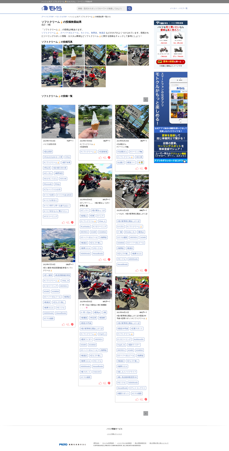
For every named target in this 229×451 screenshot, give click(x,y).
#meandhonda (98, 254)
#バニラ (100, 216)
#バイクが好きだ (50, 200)
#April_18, (121, 345)
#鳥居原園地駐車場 (62, 275)
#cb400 (93, 232)
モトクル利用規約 (108, 443)
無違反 (102, 33)
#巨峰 (92, 216)
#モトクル (97, 248)
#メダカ (121, 227)
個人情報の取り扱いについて (159, 443)
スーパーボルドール (69, 33)
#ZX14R (63, 179)
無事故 (94, 33)
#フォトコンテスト (137, 388)
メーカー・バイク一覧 (179, 8)
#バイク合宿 (49, 195)
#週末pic (141, 232)
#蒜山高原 (48, 152)
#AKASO (96, 372)
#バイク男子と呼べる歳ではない (56, 206)
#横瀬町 (102, 318)
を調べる (171, 61)
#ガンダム (48, 173)
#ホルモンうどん (50, 179)
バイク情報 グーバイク (114, 434)
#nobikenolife (139, 339)
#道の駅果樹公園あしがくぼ (128, 221)
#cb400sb (102, 232)
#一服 (120, 232)
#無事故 (103, 237)
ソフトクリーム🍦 (49, 33)
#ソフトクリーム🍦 (51, 162)
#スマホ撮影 (122, 237)
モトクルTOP (61, 17)
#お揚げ (121, 162)
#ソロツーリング (99, 227)
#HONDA (84, 232)
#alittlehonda (85, 254)
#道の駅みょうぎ (98, 210)
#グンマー (85, 210)
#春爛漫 (84, 318)
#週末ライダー (86, 339)
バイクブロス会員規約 (124, 443)
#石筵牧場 (103, 152)
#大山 (67, 157)
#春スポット (85, 372)
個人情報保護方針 (140, 443)
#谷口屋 (139, 157)
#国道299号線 (86, 323)
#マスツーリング (50, 216)
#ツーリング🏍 (136, 152)
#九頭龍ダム (122, 152)
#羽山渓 (47, 168)
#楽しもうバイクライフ (127, 372)
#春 (104, 312)
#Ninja (57, 184)
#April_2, (102, 334)
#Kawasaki (48, 184)
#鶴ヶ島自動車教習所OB (127, 377)
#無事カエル (85, 248)
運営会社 (96, 443)
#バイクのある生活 (64, 195)
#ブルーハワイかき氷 (52, 189)
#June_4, (102, 221)
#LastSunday (85, 227)
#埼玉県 (93, 318)
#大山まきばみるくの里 (53, 157)
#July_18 (65, 281)
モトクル (85, 33)
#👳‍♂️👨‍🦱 (140, 162)
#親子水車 (66, 162)
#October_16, (130, 232)
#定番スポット (137, 329)
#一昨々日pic (86, 312)
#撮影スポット (123, 393)
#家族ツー (131, 162)
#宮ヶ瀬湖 (48, 275)
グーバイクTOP (47, 17)
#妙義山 (84, 216)
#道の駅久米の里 (59, 168)
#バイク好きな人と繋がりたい (56, 211)
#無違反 (84, 243)
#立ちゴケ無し (95, 243)
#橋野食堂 (59, 173)
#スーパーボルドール (89, 237)
